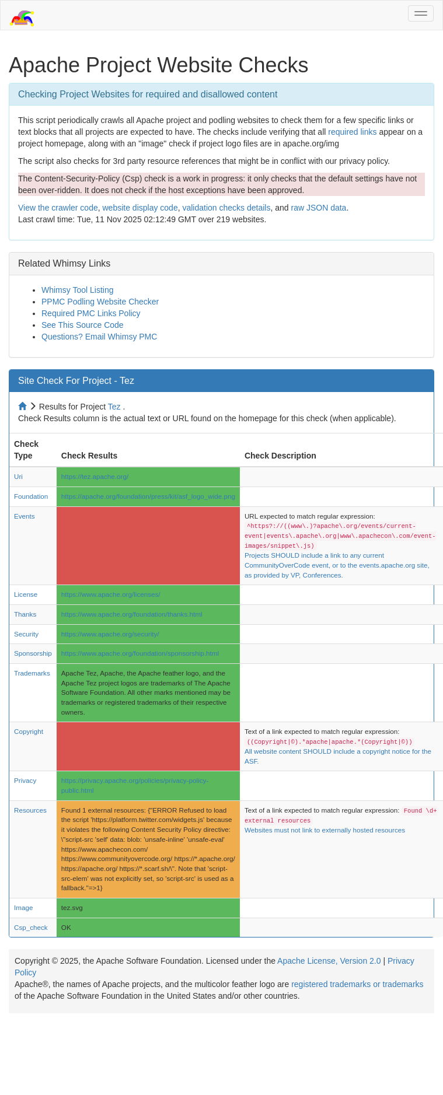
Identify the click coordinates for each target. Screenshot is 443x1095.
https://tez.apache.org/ (94, 476)
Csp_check (31, 927)
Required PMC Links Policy (91, 313)
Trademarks (32, 673)
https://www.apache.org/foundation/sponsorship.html (140, 653)
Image (23, 907)
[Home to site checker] (23, 406)
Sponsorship (33, 653)
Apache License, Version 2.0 (329, 960)
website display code (139, 207)
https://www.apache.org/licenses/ (111, 594)
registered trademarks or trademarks (357, 984)
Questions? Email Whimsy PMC (99, 336)
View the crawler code (58, 207)
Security (26, 634)
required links (352, 132)
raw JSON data (318, 207)
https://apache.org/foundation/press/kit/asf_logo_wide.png (148, 496)
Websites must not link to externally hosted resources (325, 830)
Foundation (31, 496)
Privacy (25, 780)
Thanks (25, 614)
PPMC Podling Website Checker (100, 301)
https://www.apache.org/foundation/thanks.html (132, 614)
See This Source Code (82, 325)
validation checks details (226, 207)
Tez (114, 406)
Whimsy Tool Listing (77, 290)
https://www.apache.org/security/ (110, 634)
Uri (18, 476)
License (25, 594)
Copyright (28, 731)
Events (24, 516)
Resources (30, 810)
